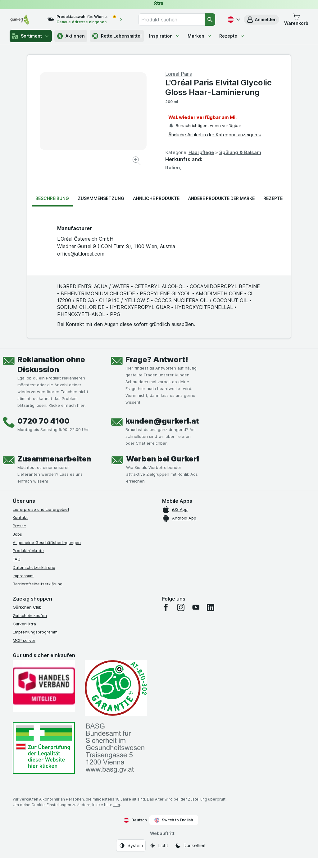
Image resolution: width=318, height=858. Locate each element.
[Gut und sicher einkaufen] (116, 688)
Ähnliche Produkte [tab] (156, 198)
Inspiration (164, 36)
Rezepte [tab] (273, 198)
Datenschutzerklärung (34, 567)
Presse (19, 525)
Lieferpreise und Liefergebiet (41, 509)
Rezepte (232, 36)
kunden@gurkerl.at (162, 420)
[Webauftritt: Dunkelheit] (190, 845)
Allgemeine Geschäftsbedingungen (47, 542)
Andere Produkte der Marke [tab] (221, 198)
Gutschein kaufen (30, 615)
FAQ (16, 558)
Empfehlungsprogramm (35, 631)
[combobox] (172, 19)
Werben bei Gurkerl (162, 458)
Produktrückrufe (28, 550)
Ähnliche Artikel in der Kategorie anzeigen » (214, 135)
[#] (44, 748)
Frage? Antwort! (156, 359)
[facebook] (166, 607)
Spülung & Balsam (240, 152)
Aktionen (71, 36)
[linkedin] (210, 607)
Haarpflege (201, 152)
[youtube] (195, 607)
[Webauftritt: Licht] (159, 845)
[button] (261, 20)
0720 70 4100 (43, 420)
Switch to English (173, 820)
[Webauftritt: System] (131, 845)
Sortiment (30, 36)
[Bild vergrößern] (137, 162)
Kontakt (20, 517)
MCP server (24, 640)
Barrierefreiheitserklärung (37, 583)
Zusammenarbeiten (54, 458)
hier (116, 804)
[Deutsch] (233, 19)
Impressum (23, 575)
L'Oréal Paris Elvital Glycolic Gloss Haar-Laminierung (218, 87)
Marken (200, 36)
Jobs (17, 534)
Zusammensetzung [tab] (101, 198)
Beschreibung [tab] (52, 198)
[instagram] (180, 607)
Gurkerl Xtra (24, 623)
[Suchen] (210, 19)
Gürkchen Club (27, 607)
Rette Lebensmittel (117, 36)
